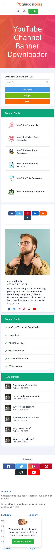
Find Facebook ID (16, 350)
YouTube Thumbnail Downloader (24, 327)
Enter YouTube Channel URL (19, 76)
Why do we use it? (22, 428)
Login (33, 11)
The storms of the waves (25, 385)
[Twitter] (19, 213)
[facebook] (9, 309)
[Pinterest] (27, 213)
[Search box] (18, 11)
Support (33, 536)
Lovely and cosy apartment (26, 396)
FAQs (31, 531)
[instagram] (19, 309)
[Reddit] (43, 213)
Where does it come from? (26, 417)
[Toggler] (3, 4)
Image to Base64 (16, 343)
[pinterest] (24, 309)
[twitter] (14, 309)
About (31, 525)
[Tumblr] (27, 217)
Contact (32, 541)
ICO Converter (15, 366)
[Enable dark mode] (24, 11)
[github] (29, 309)
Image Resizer (15, 335)
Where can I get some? (24, 406)
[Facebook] (12, 213)
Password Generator (18, 358)
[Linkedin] (35, 213)
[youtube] (34, 309)
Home (31, 520)
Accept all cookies (22, 541)
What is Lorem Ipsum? (23, 439)
